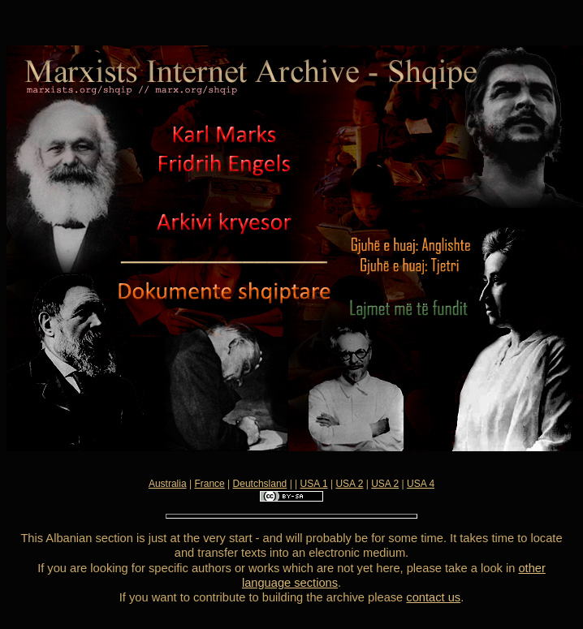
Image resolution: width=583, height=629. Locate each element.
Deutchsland (260, 483)
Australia (168, 483)
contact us (433, 597)
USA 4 (420, 483)
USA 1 (314, 483)
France (209, 483)
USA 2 (349, 483)
